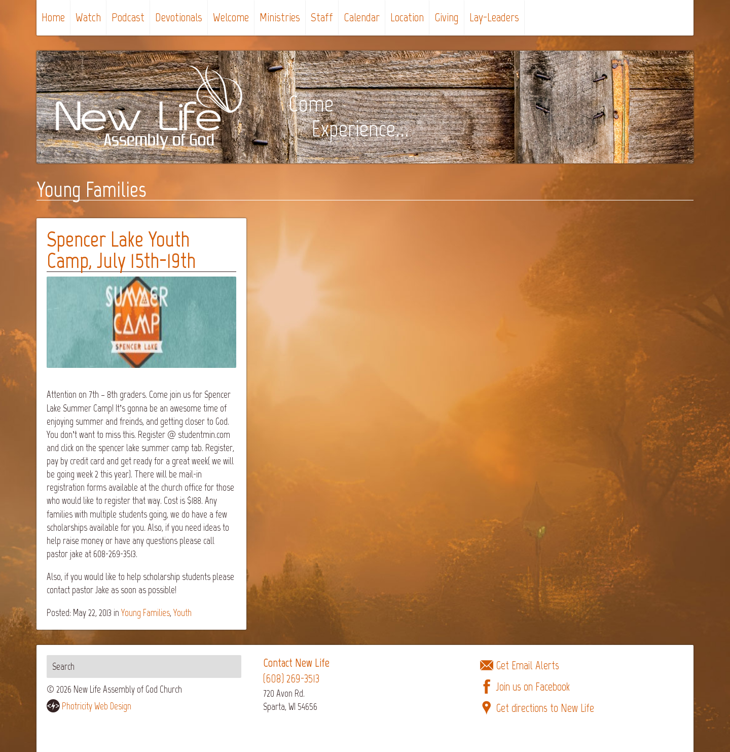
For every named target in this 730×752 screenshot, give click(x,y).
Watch (88, 17)
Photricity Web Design (96, 706)
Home (53, 17)
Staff (322, 17)
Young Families (145, 613)
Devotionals (178, 17)
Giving (446, 17)
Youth (182, 613)
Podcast (128, 17)
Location (407, 17)
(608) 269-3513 (291, 679)
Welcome (231, 17)
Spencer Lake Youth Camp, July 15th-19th (121, 250)
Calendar (362, 17)
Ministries (280, 17)
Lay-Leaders (494, 17)
